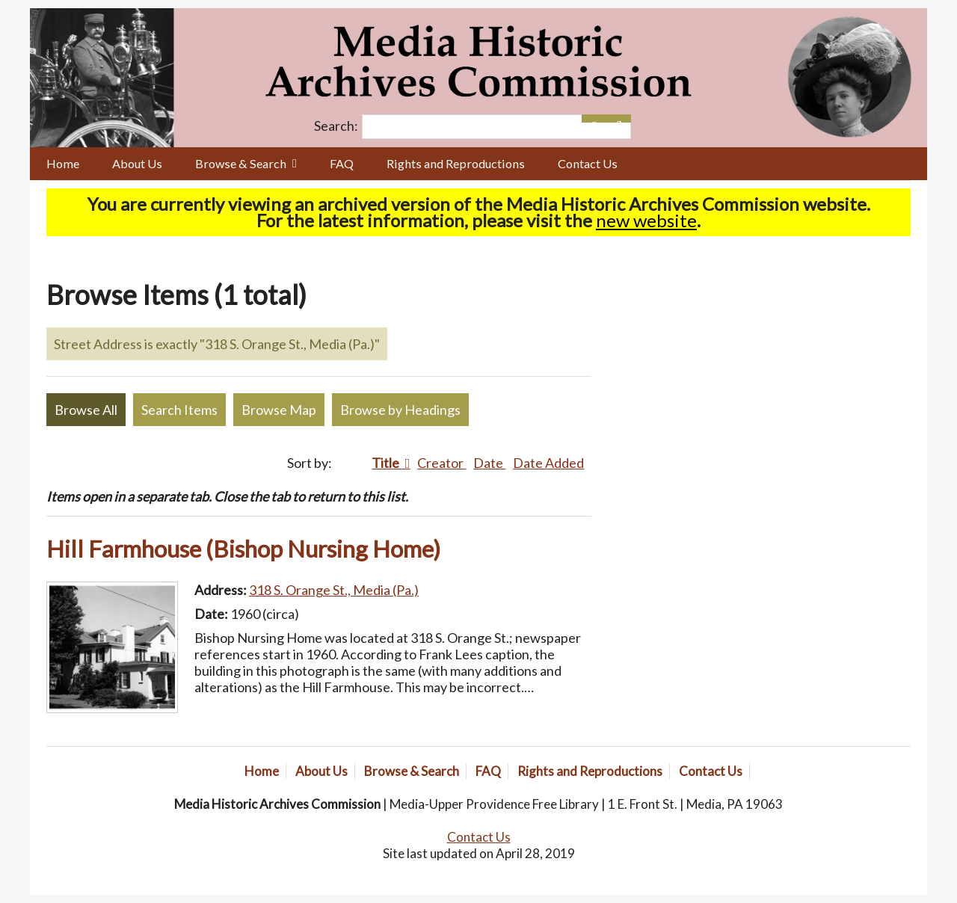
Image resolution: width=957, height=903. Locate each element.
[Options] (594, 118)
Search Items (179, 409)
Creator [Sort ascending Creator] (441, 462)
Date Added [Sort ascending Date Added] (548, 462)
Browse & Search (240, 163)
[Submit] (618, 118)
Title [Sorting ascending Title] (386, 462)
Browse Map (278, 409)
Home (62, 163)
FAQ (342, 163)
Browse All (86, 409)
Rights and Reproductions (456, 163)
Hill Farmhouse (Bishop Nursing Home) (243, 548)
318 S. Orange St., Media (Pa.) (334, 590)
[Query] (496, 126)
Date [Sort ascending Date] (489, 462)
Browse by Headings (400, 409)
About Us (137, 163)
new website (646, 220)
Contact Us (588, 163)
